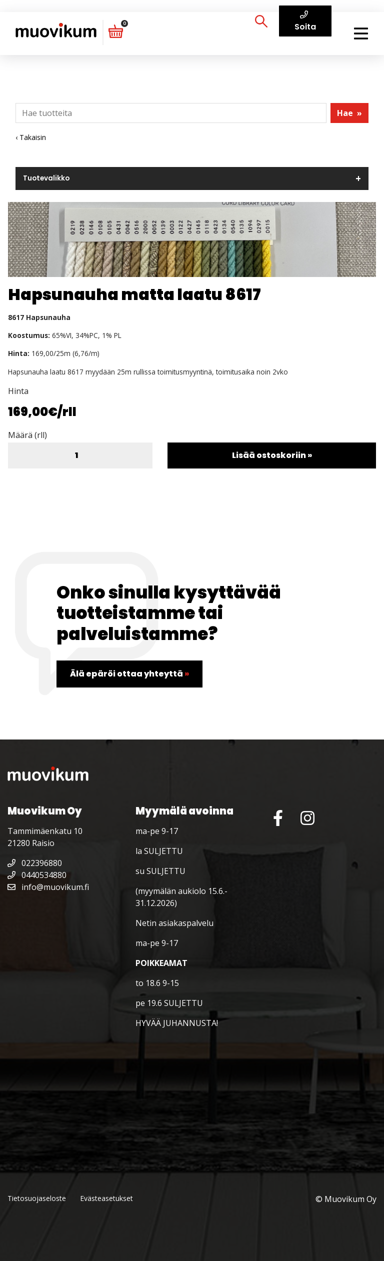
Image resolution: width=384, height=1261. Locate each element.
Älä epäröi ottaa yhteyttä (129, 674)
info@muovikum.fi (48, 887)
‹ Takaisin (31, 137)
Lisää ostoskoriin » (272, 455)
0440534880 (37, 875)
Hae (349, 113)
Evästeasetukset (106, 1198)
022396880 (35, 863)
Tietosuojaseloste (37, 1198)
